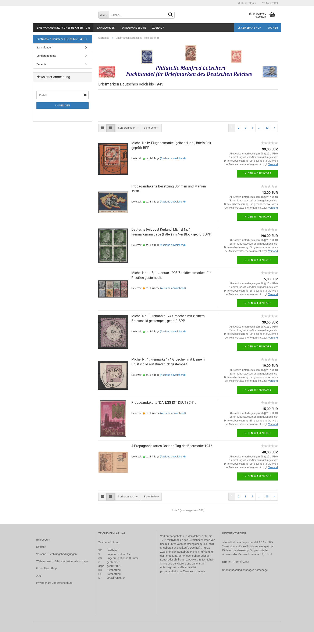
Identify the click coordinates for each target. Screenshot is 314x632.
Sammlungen (106, 27)
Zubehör (158, 27)
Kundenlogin (247, 3)
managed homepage (255, 569)
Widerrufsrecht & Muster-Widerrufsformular (62, 561)
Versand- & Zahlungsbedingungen (56, 554)
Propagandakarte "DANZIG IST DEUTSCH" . (163, 403)
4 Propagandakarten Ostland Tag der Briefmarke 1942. (172, 446)
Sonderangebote (133, 27)
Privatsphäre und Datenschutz (54, 582)
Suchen (272, 27)
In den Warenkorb (257, 173)
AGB (39, 575)
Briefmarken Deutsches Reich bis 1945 (63, 27)
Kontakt (41, 546)
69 (266, 127)
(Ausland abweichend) (173, 158)
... (259, 127)
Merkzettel (270, 3)
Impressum (43, 539)
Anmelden (62, 105)
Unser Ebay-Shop (249, 27)
